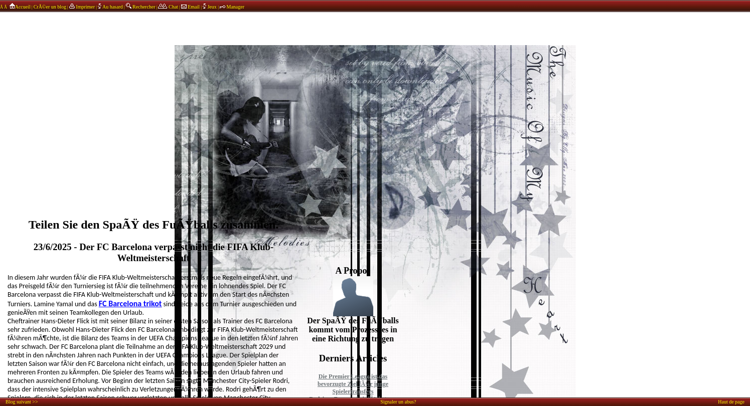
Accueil (19, 7)
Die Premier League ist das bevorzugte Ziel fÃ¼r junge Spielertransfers (353, 384)
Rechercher (141, 7)
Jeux (210, 7)
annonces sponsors (375, 22)
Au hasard (110, 7)
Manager (232, 7)
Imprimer (82, 7)
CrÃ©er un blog (50, 7)
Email (190, 7)
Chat (168, 7)
